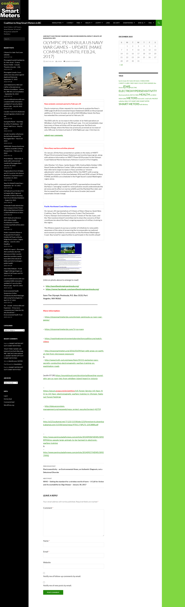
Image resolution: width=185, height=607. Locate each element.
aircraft (47, 36)
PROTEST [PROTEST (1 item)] (155, 98)
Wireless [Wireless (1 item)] (145, 104)
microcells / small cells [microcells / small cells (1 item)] (145, 98)
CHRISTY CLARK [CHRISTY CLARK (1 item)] (124, 83)
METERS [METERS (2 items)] (132, 98)
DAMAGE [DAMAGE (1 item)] (150, 83)
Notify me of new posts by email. (57, 585)
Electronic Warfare (60, 36)
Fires (78, 23)
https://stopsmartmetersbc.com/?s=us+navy (64, 329)
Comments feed (9, 402)
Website (47, 562)
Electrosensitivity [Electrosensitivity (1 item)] (124, 95)
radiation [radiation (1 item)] (121, 101)
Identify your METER (15, 361)
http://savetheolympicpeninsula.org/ (62, 286)
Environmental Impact (83, 36)
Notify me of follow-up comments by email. (62, 576)
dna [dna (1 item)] (155, 83)
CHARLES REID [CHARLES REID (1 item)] (144, 81)
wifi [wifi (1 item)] (141, 104)
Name (46, 541)
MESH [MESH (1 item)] (154, 95)
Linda (59, 61)
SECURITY (116, 23)
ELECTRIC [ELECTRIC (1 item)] (134, 87)
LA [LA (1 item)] (151, 95)
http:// (47, 350)
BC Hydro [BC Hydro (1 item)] (130, 81)
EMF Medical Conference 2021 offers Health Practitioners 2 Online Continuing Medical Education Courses (14, 222)
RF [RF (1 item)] (130, 101)
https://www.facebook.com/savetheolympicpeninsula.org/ (72, 289)
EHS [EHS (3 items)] (126, 86)
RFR (54, 38)
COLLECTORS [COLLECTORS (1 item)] (142, 83)
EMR (71, 36)
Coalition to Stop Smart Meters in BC (22, 22)
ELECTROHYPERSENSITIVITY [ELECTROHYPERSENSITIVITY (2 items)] (138, 91)
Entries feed (8, 399)
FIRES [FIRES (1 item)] (137, 95)
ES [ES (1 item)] (134, 95)
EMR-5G (140, 23)
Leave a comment (73, 61)
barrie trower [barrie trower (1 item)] (123, 81)
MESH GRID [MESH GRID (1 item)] (122, 98)
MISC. (150, 23)
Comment (48, 508)
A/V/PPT (98, 23)
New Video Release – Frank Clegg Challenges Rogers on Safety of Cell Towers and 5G (13, 271)
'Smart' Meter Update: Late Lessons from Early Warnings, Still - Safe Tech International (14, 351)
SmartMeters (128, 23)
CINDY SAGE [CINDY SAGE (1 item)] (134, 83)
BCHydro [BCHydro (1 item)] (136, 81)
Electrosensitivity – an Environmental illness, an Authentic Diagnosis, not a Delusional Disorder (73, 469)
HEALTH (87, 23)
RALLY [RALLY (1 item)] (127, 101)
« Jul (121, 65)
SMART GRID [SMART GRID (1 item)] (135, 101)
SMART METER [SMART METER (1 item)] (144, 101)
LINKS (108, 23)
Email (46, 551)
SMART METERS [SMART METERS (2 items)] (129, 104)
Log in (6, 396)
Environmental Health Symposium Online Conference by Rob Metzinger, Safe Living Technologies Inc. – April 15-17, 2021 (14, 295)
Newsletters (57, 23)
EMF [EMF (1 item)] (131, 95)
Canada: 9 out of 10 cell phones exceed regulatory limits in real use (14, 114)
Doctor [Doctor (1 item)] (121, 87)
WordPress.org (9, 405)
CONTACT (70, 23)
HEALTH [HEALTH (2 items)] (144, 94)
